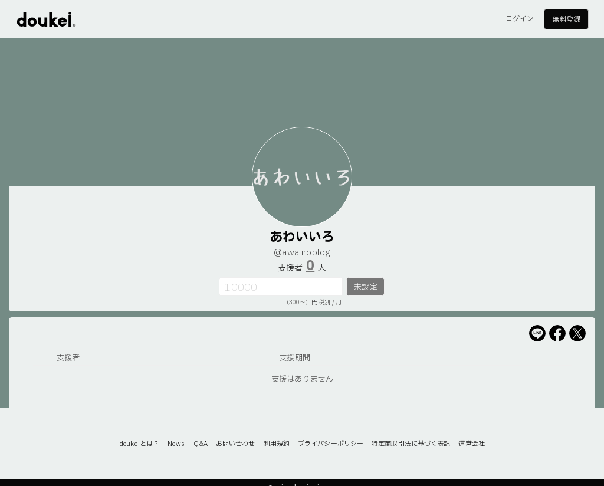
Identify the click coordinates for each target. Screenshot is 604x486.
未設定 (365, 287)
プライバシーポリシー (330, 444)
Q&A (200, 444)
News (176, 444)
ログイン (519, 19)
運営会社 (471, 444)
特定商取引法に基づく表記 (411, 444)
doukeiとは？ (139, 444)
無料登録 (566, 19)
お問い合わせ (235, 444)
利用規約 (277, 444)
